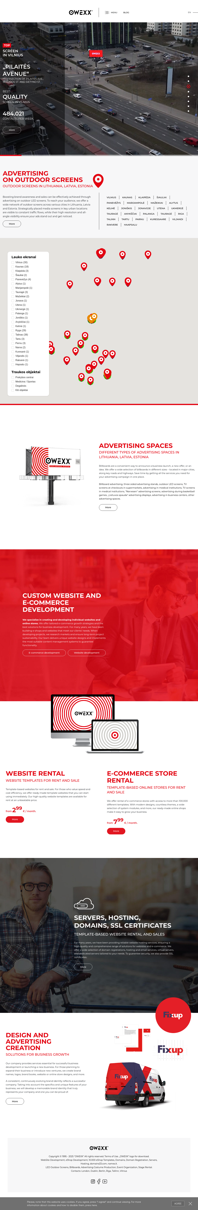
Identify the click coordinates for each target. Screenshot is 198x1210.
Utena (161, 208)
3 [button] (188, 86)
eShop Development (77, 1160)
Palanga (149, 213)
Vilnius (111, 197)
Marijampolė (135, 202)
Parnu (139, 219)
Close (190, 1203)
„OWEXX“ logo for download (134, 1156)
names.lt (112, 1163)
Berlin (102, 1171)
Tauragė (112, 213)
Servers (153, 1160)
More (12, 129)
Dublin (94, 1171)
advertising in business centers (169, 495)
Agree (178, 1203)
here (94, 1205)
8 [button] (188, 111)
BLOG (126, 12)
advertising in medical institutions (162, 487)
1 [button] (188, 76)
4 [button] (188, 91)
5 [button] (188, 96)
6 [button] (188, 101)
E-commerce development (44, 652)
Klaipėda (144, 197)
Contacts (75, 1171)
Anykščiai (130, 213)
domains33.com (98, 1163)
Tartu (125, 219)
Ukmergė (177, 208)
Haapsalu (130, 224)
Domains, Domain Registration (131, 1160)
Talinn (111, 219)
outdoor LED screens (171, 484)
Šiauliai (162, 197)
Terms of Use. (111, 1156)
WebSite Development (53, 1160)
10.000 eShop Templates (101, 1160)
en (189, 12)
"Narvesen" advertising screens (142, 491)
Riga (181, 213)
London (85, 1171)
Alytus (173, 202)
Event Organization (127, 1167)
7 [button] (188, 106)
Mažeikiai (157, 202)
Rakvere (112, 224)
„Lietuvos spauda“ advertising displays (129, 495)
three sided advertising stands (141, 484)
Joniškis (126, 208)
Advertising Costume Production (98, 1167)
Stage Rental (145, 1167)
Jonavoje (144, 208)
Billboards (74, 1167)
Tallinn (115, 1171)
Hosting (85, 1163)
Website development (86, 652)
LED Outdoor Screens (57, 1167)
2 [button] (188, 81)
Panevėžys (114, 202)
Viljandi (177, 219)
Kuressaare (158, 219)
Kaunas (127, 197)
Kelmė (111, 208)
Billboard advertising (111, 484)
